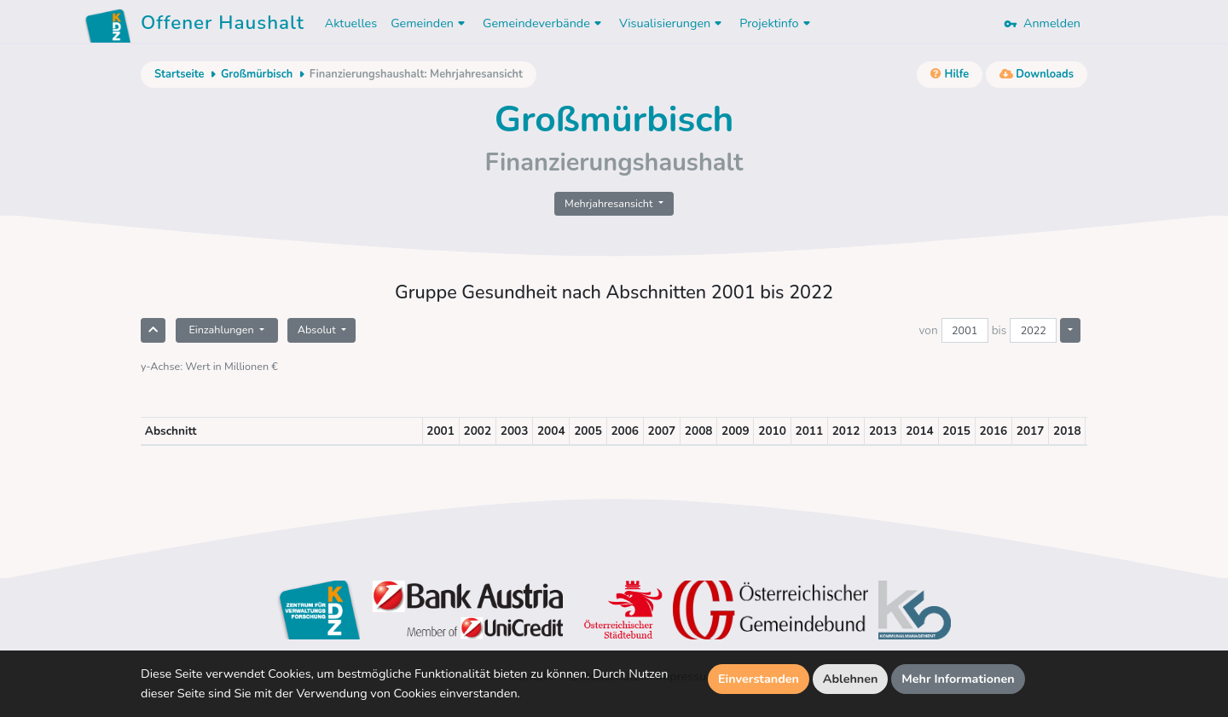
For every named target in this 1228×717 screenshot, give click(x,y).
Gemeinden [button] (430, 23)
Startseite (179, 74)
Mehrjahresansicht (610, 203)
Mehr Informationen (958, 678)
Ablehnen (850, 678)
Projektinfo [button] (776, 23)
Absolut (318, 329)
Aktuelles (351, 23)
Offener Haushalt (222, 26)
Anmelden (1042, 23)
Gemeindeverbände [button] (544, 23)
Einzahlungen (222, 329)
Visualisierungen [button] (672, 23)
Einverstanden (758, 678)
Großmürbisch (257, 74)
